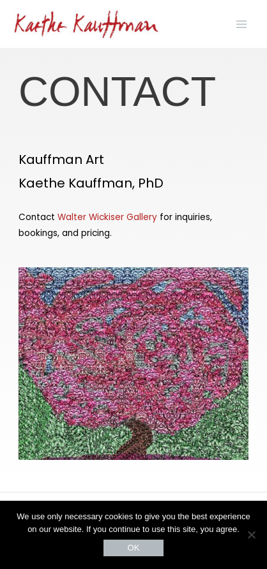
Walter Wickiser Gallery (107, 217)
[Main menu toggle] (241, 23)
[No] (251, 534)
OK (134, 547)
